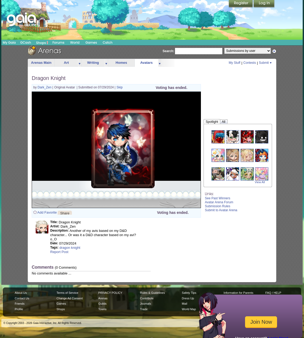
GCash (25, 42)
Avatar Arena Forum (219, 202)
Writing (93, 63)
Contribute (147, 298)
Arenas (103, 298)
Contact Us (22, 298)
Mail (184, 303)
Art (66, 63)
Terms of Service (67, 292)
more (79, 63)
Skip (120, 87)
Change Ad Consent (70, 298)
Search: (168, 51)
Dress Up (188, 298)
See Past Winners (217, 198)
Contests (249, 63)
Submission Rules (217, 206)
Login (264, 4)
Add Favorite (47, 212)
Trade (144, 309)
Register (241, 4)
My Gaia (9, 42)
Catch (108, 42)
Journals (145, 303)
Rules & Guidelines (152, 292)
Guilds (102, 303)
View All (260, 182)
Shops (42, 42)
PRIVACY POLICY (110, 292)
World (75, 42)
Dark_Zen (45, 87)
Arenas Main (41, 63)
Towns (102, 309)
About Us (21, 292)
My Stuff (234, 63)
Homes (121, 63)
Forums (58, 42)
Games (91, 42)
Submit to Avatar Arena (221, 210)
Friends (20, 303)
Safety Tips (189, 292)
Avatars (146, 63)
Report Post (59, 252)
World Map (189, 309)
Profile (19, 309)
